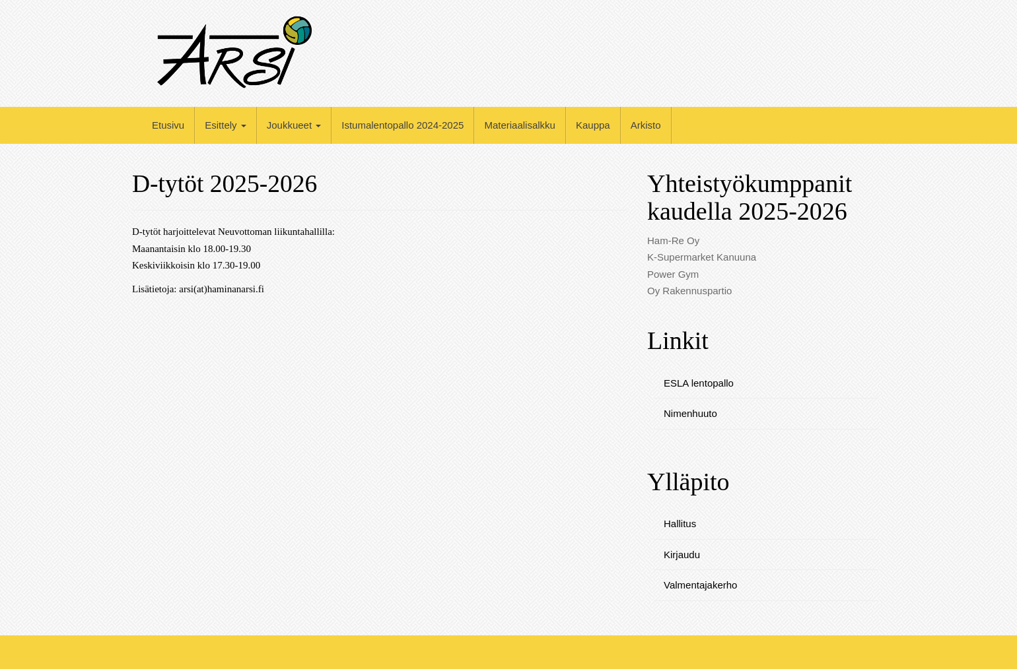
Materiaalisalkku (519, 125)
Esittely (225, 125)
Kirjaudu (682, 554)
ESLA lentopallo (699, 383)
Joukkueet (294, 125)
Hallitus (680, 523)
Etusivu (168, 125)
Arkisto (646, 125)
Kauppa (593, 125)
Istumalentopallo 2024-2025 (402, 125)
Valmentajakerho (700, 584)
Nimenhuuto (690, 413)
